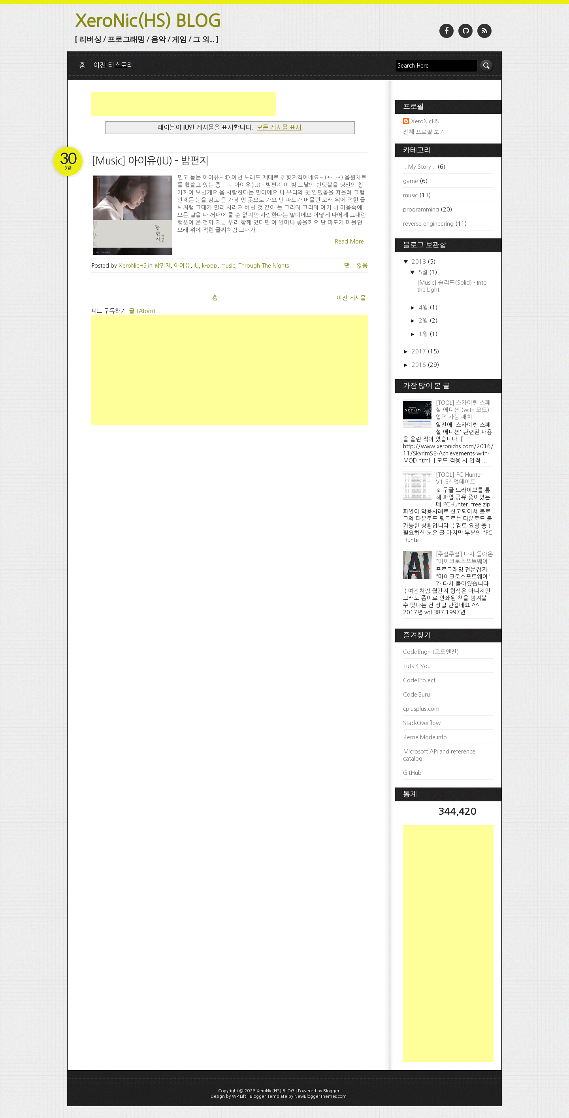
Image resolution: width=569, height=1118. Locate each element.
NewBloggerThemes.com (320, 1096)
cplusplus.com (421, 709)
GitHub (412, 773)
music (227, 265)
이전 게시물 (351, 298)
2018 (420, 261)
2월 (424, 320)
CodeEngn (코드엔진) (431, 652)
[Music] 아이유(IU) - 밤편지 (150, 161)
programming (421, 209)
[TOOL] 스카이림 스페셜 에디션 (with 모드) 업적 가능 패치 (463, 410)
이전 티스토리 (113, 65)
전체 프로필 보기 (424, 132)
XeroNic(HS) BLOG (148, 20)
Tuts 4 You (417, 666)
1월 (424, 334)
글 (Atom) (142, 311)
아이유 (182, 265)
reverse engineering (428, 224)
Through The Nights (263, 265)
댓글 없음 (356, 265)
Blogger (331, 1091)
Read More (349, 241)
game (410, 181)
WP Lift (239, 1096)
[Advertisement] (183, 104)
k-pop (209, 265)
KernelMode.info (425, 737)
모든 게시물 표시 (279, 127)
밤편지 (162, 265)
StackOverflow (422, 723)
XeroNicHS (425, 121)
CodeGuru (416, 694)
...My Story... (419, 167)
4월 (424, 307)
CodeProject (419, 680)
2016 (420, 365)
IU (196, 265)
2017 (420, 351)
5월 (423, 272)
